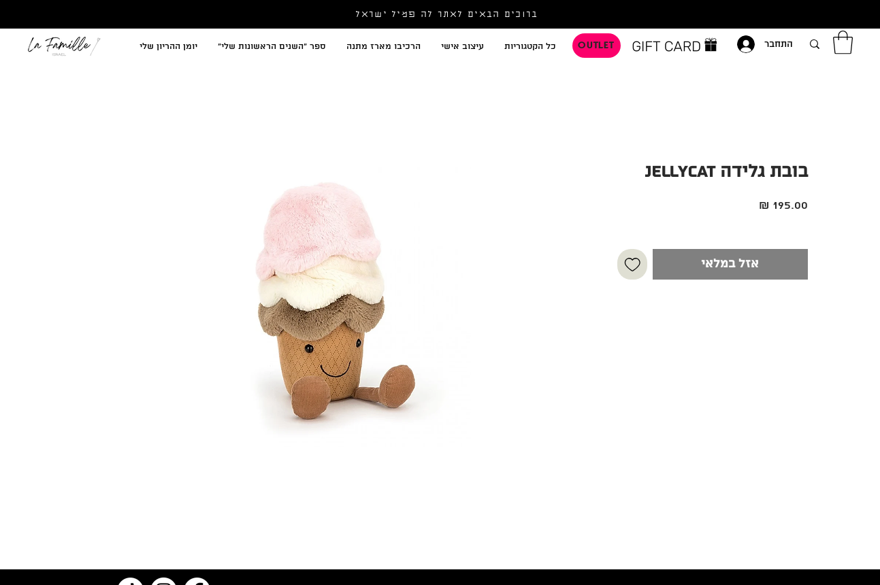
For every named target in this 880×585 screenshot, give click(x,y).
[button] (843, 42)
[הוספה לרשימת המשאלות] (632, 264)
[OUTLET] (596, 45)
